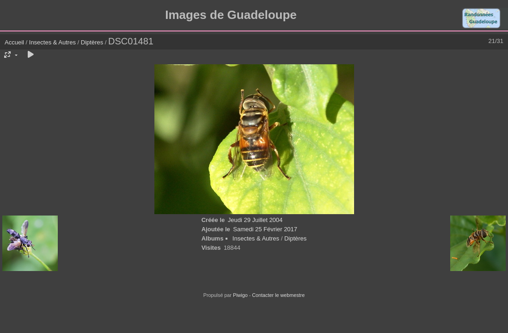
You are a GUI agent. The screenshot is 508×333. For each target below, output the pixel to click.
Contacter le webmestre (278, 295)
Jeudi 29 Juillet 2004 (255, 219)
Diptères (92, 42)
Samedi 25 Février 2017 (265, 229)
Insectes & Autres (53, 42)
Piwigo (240, 295)
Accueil (14, 42)
